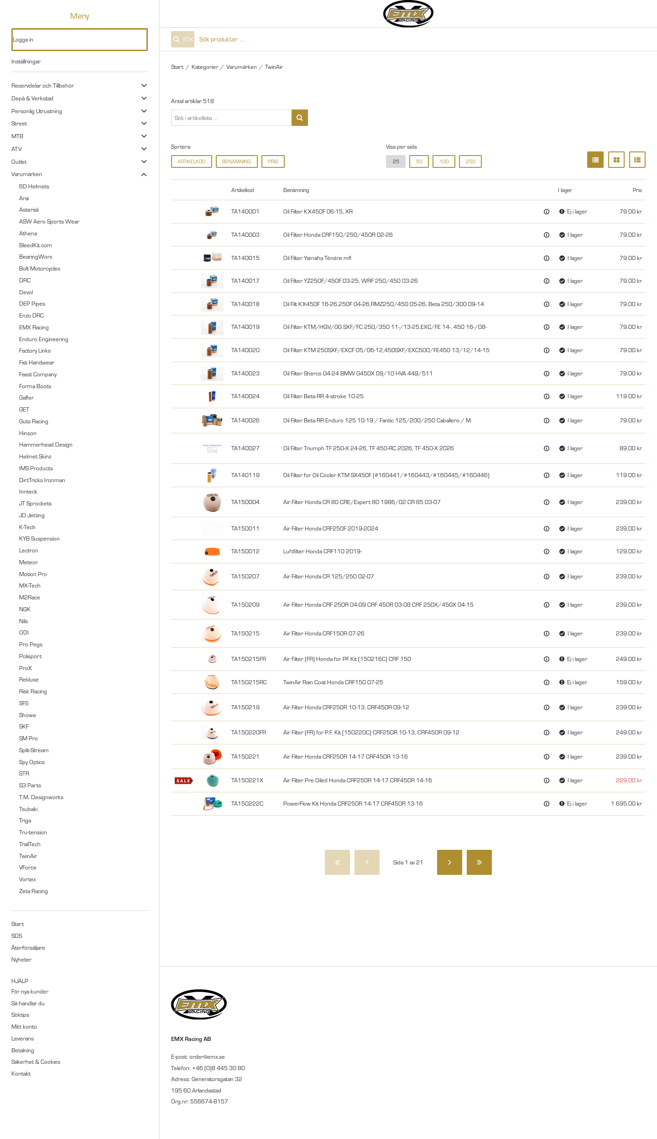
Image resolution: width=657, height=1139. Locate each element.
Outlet (18, 161)
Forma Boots (35, 386)
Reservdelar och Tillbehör (42, 85)
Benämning (236, 161)
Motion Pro (33, 573)
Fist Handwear (36, 362)
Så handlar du (28, 1003)
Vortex (27, 879)
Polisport (30, 656)
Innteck (28, 491)
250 (470, 161)
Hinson (27, 433)
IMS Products (36, 468)
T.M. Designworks (41, 797)
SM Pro (28, 738)
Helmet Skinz (35, 456)
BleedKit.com (35, 245)
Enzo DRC (31, 315)
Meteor (28, 562)
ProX (25, 667)
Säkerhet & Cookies (35, 1061)
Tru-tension (33, 832)
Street (19, 123)
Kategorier (205, 66)
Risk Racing (33, 691)
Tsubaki (28, 808)
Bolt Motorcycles (39, 268)
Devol (26, 292)
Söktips (20, 1014)
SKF (24, 726)
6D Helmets (34, 186)
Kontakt (21, 1073)
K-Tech (27, 526)
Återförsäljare (28, 947)
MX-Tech (30, 585)
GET (24, 409)
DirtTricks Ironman (42, 480)
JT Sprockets (35, 503)
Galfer (26, 397)
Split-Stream (34, 750)
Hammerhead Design (46, 444)
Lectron (28, 550)
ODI (24, 632)
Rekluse (29, 679)
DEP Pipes (32, 303)
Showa (27, 714)
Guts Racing (33, 421)
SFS (23, 703)
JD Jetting (32, 515)
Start (17, 923)
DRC (25, 280)
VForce (27, 867)
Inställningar (26, 61)
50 (419, 161)
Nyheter (21, 959)
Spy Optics (32, 761)
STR (24, 773)
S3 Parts (30, 785)
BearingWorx (35, 256)
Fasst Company (38, 374)
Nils (23, 620)
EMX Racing (34, 327)
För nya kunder (29, 991)
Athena (28, 233)
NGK (25, 609)
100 (444, 161)
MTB (17, 136)
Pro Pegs (30, 644)
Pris (273, 161)
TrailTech (30, 844)
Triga (25, 820)
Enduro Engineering (43, 339)
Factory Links (35, 350)
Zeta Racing (33, 891)
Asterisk (29, 209)
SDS (16, 935)
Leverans (22, 1038)
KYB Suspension (39, 538)
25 (396, 161)
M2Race (29, 597)
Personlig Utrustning (36, 110)
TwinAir (28, 855)
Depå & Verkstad (32, 98)
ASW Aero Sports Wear (49, 221)
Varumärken (26, 173)
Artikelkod (191, 161)
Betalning (22, 1050)
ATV (16, 148)
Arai (24, 198)
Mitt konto (24, 1026)
